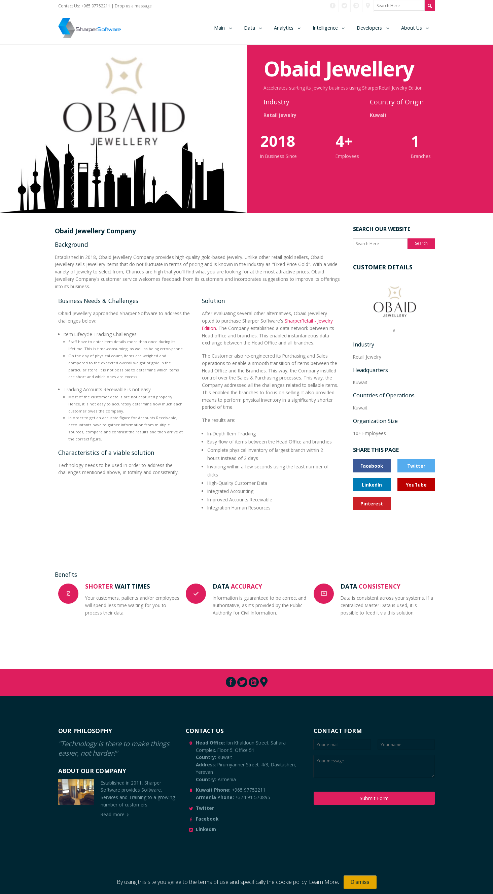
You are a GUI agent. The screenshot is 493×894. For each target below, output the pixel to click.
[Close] (360, 882)
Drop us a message (133, 6)
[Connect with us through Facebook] (333, 5)
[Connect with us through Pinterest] (368, 5)
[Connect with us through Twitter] (344, 5)
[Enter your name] (406, 744)
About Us (411, 28)
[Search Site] (430, 5)
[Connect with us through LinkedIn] (356, 5)
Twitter (416, 466)
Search (421, 243)
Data (249, 28)
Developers (369, 28)
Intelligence (325, 28)
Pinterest (371, 503)
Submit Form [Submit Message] (374, 798)
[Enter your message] (374, 766)
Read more (113, 814)
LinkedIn (372, 485)
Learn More (323, 882)
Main (219, 28)
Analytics (283, 28)
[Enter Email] (342, 744)
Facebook (371, 466)
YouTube (416, 485)
